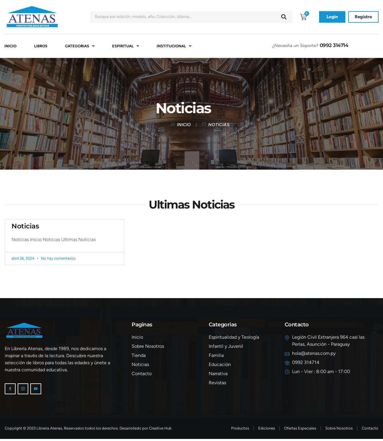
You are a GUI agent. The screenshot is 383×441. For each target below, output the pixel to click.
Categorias (79, 46)
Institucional (174, 46)
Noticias (25, 227)
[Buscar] (284, 17)
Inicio (10, 46)
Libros (40, 46)
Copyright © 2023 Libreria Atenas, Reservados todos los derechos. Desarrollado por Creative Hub (88, 430)
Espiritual (125, 46)
